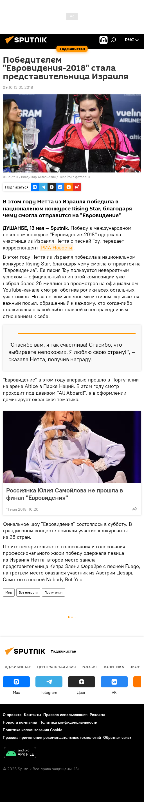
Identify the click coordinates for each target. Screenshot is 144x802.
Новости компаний (20, 722)
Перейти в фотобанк (74, 177)
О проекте (12, 714)
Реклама (97, 714)
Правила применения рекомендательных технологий (52, 737)
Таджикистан (17, 666)
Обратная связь (117, 737)
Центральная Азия (56, 666)
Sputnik (12, 177)
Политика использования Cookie (32, 729)
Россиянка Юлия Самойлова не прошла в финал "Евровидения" (64, 494)
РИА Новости (56, 247)
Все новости (28, 592)
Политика (113, 666)
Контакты (32, 714)
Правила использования (65, 714)
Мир (8, 592)
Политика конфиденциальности (68, 722)
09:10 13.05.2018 (18, 87)
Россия (89, 666)
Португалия (53, 592)
